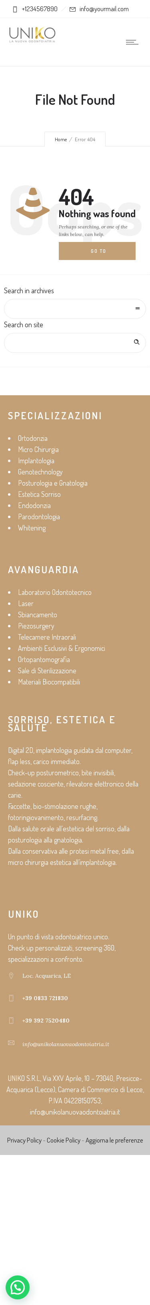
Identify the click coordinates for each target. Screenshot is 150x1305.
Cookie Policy (63, 1140)
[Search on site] (75, 343)
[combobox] (75, 309)
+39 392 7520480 (46, 1020)
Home (61, 139)
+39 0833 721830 (45, 998)
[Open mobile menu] (134, 42)
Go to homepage (105, 254)
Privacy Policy (24, 1140)
